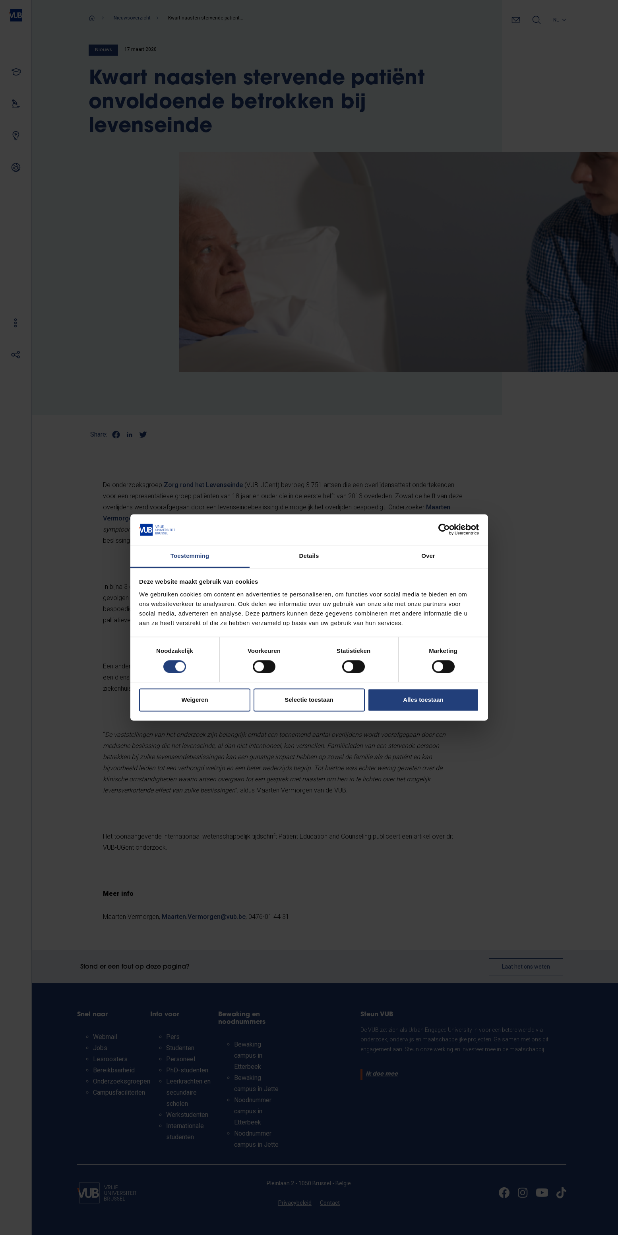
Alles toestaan (423, 699)
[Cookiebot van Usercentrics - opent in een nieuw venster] (444, 530)
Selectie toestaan (309, 699)
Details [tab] (309, 555)
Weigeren (194, 699)
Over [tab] (428, 555)
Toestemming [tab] (189, 555)
